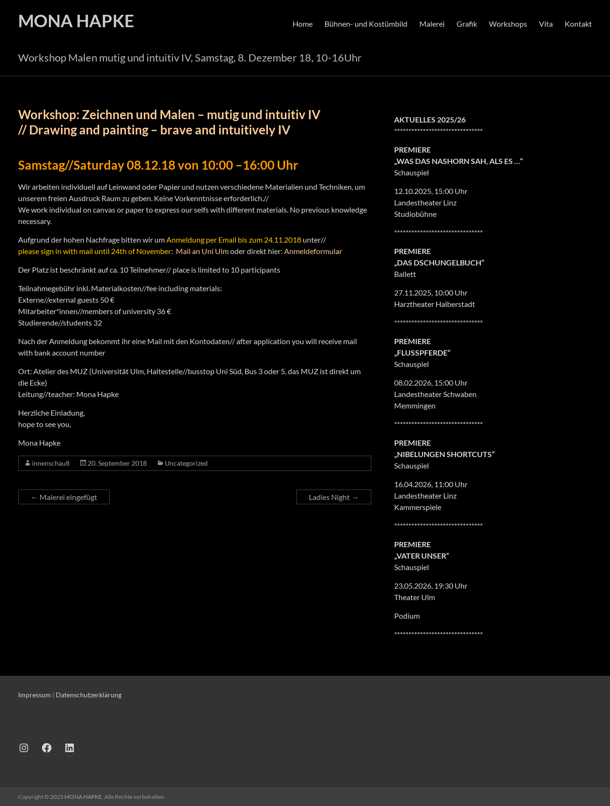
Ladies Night (334, 496)
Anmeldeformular (313, 250)
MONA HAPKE (76, 20)
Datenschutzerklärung (89, 695)
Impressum (34, 695)
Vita (546, 23)
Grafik (467, 23)
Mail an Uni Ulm (202, 250)
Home (303, 23)
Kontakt (578, 23)
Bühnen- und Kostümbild (366, 23)
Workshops (508, 23)
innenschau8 (51, 463)
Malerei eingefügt (63, 496)
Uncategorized (186, 463)
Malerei (432, 23)
